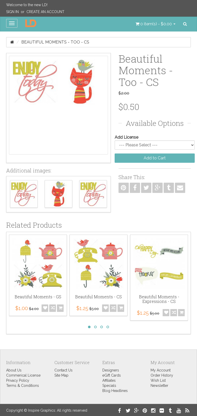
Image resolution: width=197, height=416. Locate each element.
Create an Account (45, 12)
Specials (109, 386)
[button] (155, 24)
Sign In (12, 12)
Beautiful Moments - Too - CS (55, 42)
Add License (126, 137)
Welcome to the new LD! (26, 5)
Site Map (61, 375)
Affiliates (109, 380)
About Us (14, 370)
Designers (110, 370)
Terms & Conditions (22, 386)
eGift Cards (111, 375)
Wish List (158, 380)
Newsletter (159, 386)
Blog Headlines (115, 391)
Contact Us (63, 370)
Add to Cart (155, 158)
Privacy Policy (17, 380)
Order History (162, 375)
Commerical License (23, 375)
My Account (161, 370)
